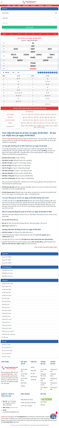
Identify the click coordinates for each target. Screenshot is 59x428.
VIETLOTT (32, 6)
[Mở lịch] (56, 13)
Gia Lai (23, 41)
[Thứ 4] (26, 35)
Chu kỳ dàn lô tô (6, 287)
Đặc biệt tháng (6, 302)
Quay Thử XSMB (6, 258)
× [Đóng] (56, 413)
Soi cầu (4, 342)
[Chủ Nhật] (54, 35)
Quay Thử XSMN (6, 264)
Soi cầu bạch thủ (6, 354)
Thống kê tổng (6, 317)
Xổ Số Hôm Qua (6, 268)
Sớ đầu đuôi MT (6, 293)
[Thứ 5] (33, 35)
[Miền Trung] (4, 35)
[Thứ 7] (47, 35)
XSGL (27, 215)
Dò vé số (4, 10)
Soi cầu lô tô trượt (7, 351)
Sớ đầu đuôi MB (6, 290)
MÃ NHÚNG (47, 6)
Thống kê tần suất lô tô (8, 335)
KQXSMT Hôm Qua (7, 274)
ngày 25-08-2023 (32, 41)
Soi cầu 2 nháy (6, 345)
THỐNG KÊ (39, 6)
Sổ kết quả (5, 338)
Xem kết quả (29, 28)
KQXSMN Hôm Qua (7, 277)
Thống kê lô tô (6, 308)
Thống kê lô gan (6, 314)
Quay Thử (5, 255)
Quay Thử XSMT (6, 261)
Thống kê (5, 281)
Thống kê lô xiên (6, 329)
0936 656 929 (14, 408)
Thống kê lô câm (6, 320)
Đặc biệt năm (5, 305)
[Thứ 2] (11, 35)
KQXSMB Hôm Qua (7, 271)
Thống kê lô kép (6, 326)
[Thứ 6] (40, 35)
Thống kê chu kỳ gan (8, 332)
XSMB (10, 6)
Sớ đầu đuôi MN (6, 296)
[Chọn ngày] (29, 13)
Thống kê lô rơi (6, 323)
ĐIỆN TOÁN (26, 6)
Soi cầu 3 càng (6, 357)
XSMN (19, 6)
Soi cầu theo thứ (6, 348)
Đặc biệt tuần (6, 299)
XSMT (15, 6)
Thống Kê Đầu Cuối (7, 284)
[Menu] (1, 2)
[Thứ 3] (18, 35)
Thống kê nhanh (6, 311)
